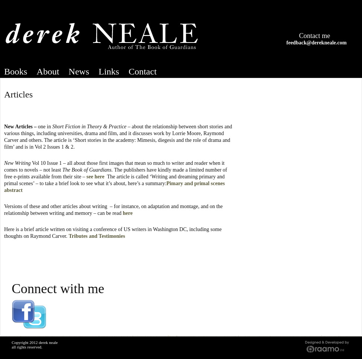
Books (15, 71)
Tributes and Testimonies (97, 236)
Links (109, 71)
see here (96, 177)
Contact (143, 71)
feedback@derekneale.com (316, 43)
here (127, 213)
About (48, 71)
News (78, 71)
